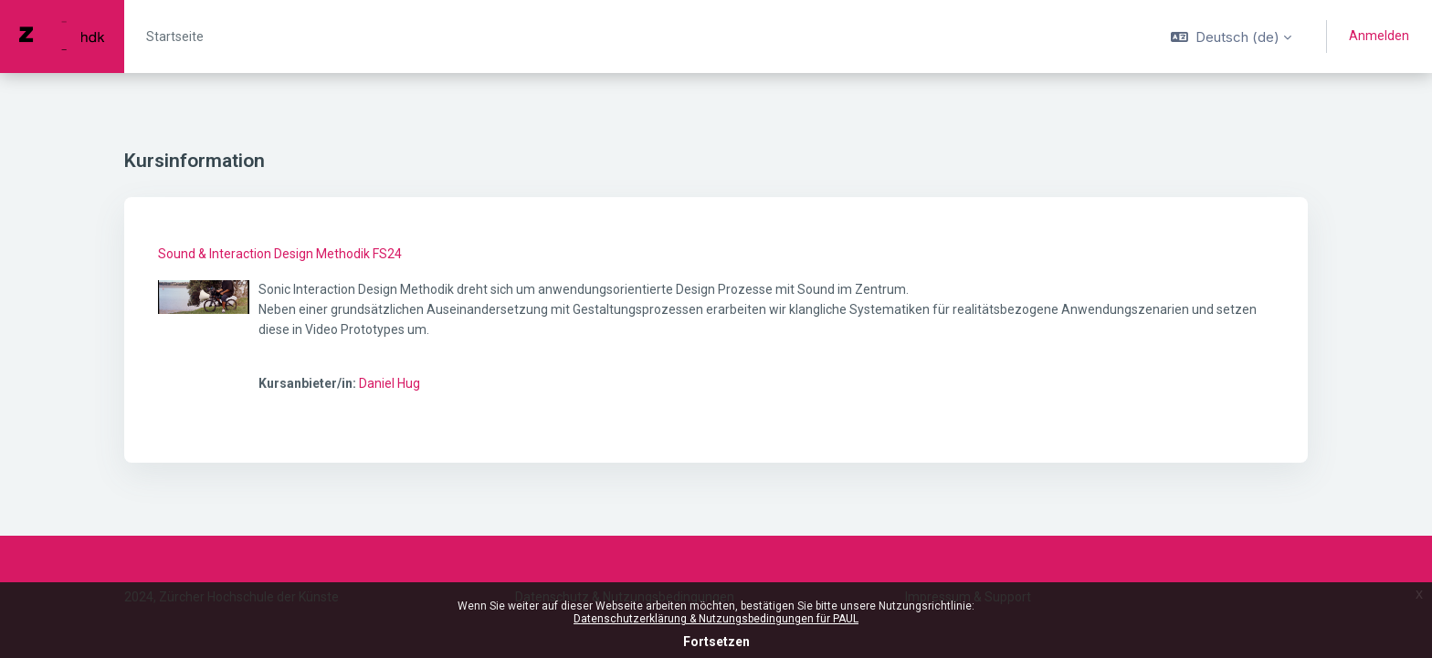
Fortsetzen (716, 641)
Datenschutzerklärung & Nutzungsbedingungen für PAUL (716, 618)
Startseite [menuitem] (175, 36)
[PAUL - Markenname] (62, 36)
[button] (1231, 36)
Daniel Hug (389, 383)
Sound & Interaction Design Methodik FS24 (280, 253)
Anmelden (1379, 35)
